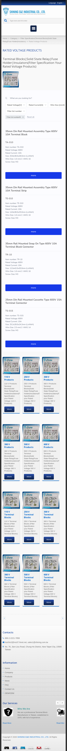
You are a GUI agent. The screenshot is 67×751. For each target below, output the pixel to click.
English (59, 3)
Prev (58, 703)
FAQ (7, 685)
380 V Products (9, 446)
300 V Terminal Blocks (48, 514)
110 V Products (9, 378)
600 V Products (48, 446)
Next (62, 703)
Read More (7, 723)
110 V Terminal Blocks (9, 514)
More (9, 409)
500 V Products (28, 446)
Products (8, 677)
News (7, 681)
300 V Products (48, 378)
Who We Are (23, 708)
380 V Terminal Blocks (9, 577)
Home (5, 38)
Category (13, 38)
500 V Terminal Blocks (29, 577)
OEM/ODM (9, 693)
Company (9, 672)
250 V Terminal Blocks (29, 514)
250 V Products (28, 378)
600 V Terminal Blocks (48, 577)
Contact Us (9, 689)
